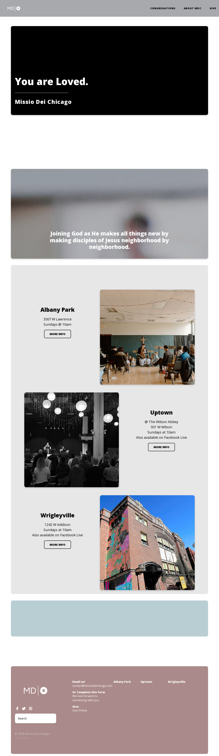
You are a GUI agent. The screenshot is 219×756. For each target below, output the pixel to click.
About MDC (192, 8)
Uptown (146, 682)
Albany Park (122, 682)
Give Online (79, 710)
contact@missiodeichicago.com (92, 686)
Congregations (162, 8)
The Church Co (22, 737)
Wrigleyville (176, 682)
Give (213, 8)
